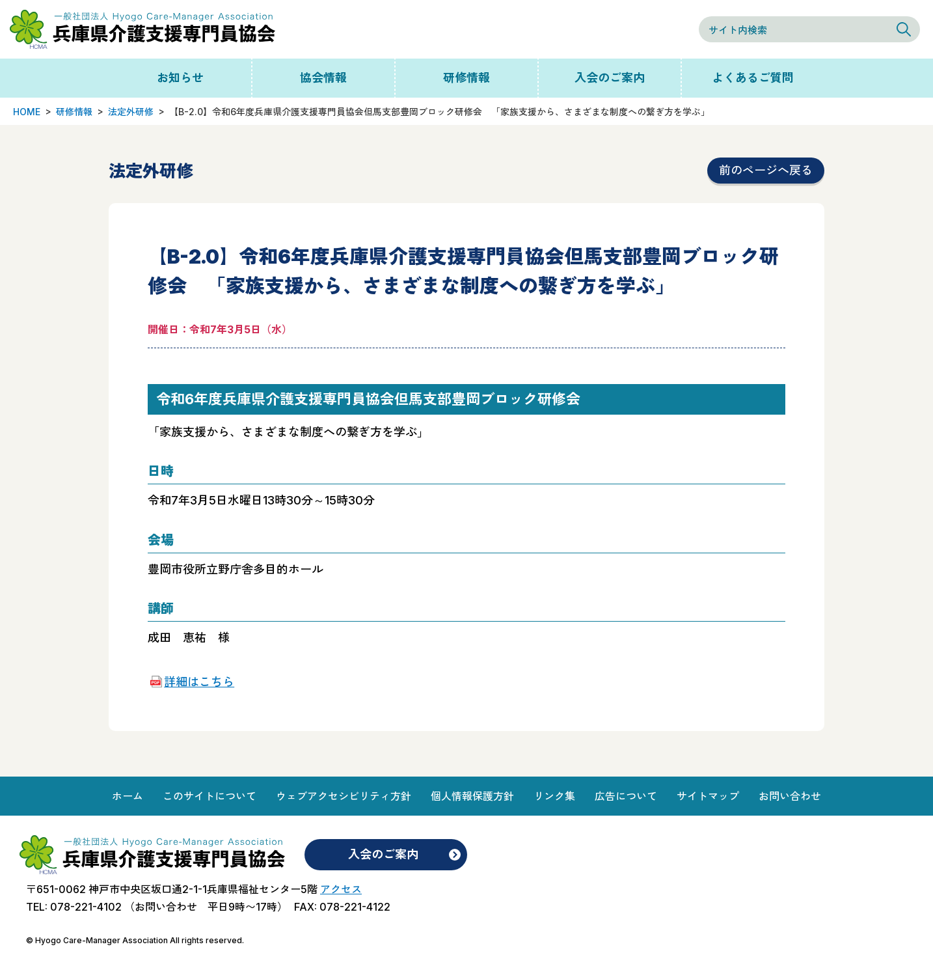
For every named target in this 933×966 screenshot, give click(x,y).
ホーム (127, 796)
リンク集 (554, 796)
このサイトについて (209, 796)
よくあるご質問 (753, 78)
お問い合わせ (790, 796)
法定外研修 (131, 111)
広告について (626, 796)
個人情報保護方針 (472, 796)
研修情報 (466, 78)
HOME (26, 111)
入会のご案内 (610, 78)
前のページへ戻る (766, 170)
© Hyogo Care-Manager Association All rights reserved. (135, 940)
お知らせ (180, 78)
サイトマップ (708, 796)
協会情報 (323, 78)
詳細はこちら (199, 682)
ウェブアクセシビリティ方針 (343, 796)
